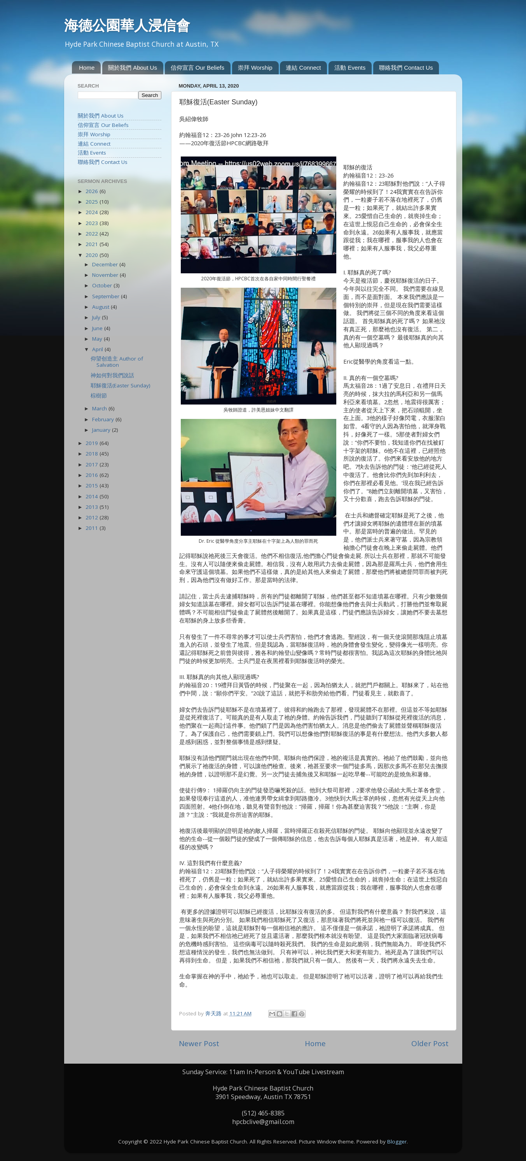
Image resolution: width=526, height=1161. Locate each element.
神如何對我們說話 (112, 375)
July (97, 317)
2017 (93, 464)
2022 (93, 233)
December (105, 264)
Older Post (430, 1043)
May (98, 338)
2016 (93, 474)
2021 (93, 244)
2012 (93, 517)
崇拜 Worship (255, 67)
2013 (93, 506)
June (98, 328)
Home (86, 67)
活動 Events (349, 67)
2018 (93, 453)
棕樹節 (99, 395)
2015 (93, 485)
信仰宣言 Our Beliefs (197, 67)
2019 (93, 443)
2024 (93, 212)
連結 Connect (303, 67)
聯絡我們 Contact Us (406, 67)
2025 (93, 201)
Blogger (397, 1141)
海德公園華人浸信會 (127, 25)
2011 (93, 527)
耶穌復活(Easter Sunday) (120, 385)
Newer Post (199, 1043)
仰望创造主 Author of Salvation (117, 361)
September (106, 296)
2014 (93, 496)
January (102, 429)
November (106, 274)
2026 (93, 191)
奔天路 (214, 1013)
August (101, 306)
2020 (93, 255)
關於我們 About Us (132, 67)
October (103, 285)
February (103, 419)
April (98, 349)
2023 (93, 223)
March (100, 408)
